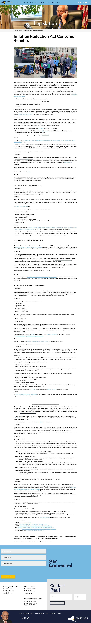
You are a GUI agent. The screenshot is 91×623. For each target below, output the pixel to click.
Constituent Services (29, 2)
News (47, 2)
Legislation (45, 23)
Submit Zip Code (57, 603)
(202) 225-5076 (10, 592)
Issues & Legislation (40, 2)
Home (17, 2)
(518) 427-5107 (30, 593)
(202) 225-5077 (8, 593)
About (21, 2)
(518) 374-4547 (31, 604)
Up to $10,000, (40, 422)
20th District (53, 2)
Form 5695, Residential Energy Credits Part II (38, 341)
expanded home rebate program (28, 413)
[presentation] (11, 570)
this (68, 162)
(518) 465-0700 (31, 592)
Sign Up (8, 576)
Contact (59, 2)
